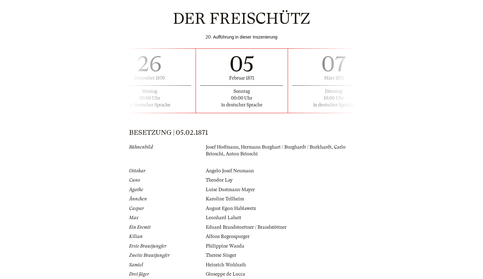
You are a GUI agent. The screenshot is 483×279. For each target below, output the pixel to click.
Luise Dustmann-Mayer (230, 189)
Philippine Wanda (225, 246)
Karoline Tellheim (225, 199)
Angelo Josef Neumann (230, 171)
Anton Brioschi (242, 154)
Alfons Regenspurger (228, 236)
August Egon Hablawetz (231, 208)
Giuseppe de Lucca (225, 274)
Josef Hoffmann (222, 147)
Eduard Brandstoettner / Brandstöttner (246, 227)
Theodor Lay (219, 180)
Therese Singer (221, 255)
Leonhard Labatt (223, 217)
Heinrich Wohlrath (226, 265)
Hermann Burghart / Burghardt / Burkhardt (286, 147)
